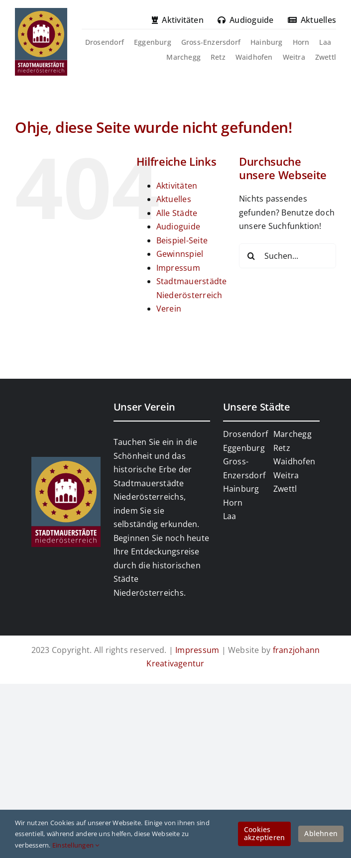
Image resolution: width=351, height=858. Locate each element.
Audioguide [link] (178, 226)
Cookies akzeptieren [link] (264, 834)
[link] (41, 11)
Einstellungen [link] (76, 845)
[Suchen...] (287, 255)
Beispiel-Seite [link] (182, 240)
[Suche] (251, 255)
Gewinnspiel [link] (180, 253)
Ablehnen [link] (321, 833)
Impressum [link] (178, 267)
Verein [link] (168, 308)
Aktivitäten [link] (177, 185)
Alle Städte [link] (177, 213)
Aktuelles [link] (173, 199)
